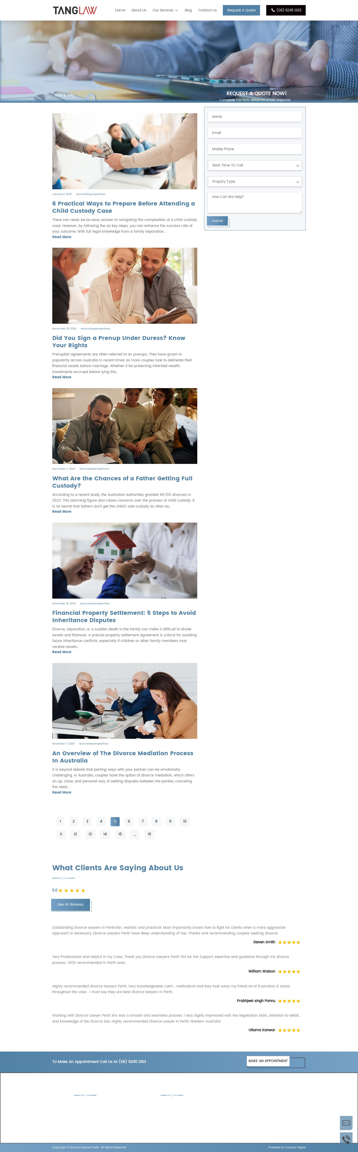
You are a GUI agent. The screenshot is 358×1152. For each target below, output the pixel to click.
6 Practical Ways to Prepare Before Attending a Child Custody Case (123, 207)
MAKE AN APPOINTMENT (268, 1061)
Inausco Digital (295, 1147)
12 (75, 834)
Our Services (163, 10)
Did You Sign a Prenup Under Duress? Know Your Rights (118, 342)
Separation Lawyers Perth (252, 1117)
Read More (61, 237)
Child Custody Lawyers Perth (189, 1104)
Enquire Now (346, 1123)
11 (61, 834)
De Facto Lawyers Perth (250, 1104)
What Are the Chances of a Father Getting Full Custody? (122, 482)
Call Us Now (346, 1139)
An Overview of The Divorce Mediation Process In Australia (122, 757)
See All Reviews (71, 904)
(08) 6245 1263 (286, 10)
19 (149, 834)
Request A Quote (241, 10)
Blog (188, 10)
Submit (217, 221)
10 (185, 821)
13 (90, 834)
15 (120, 834)
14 (105, 834)
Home (120, 10)
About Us (138, 10)
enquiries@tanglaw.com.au (104, 1131)
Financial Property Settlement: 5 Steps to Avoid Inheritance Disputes (124, 617)
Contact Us (207, 10)
